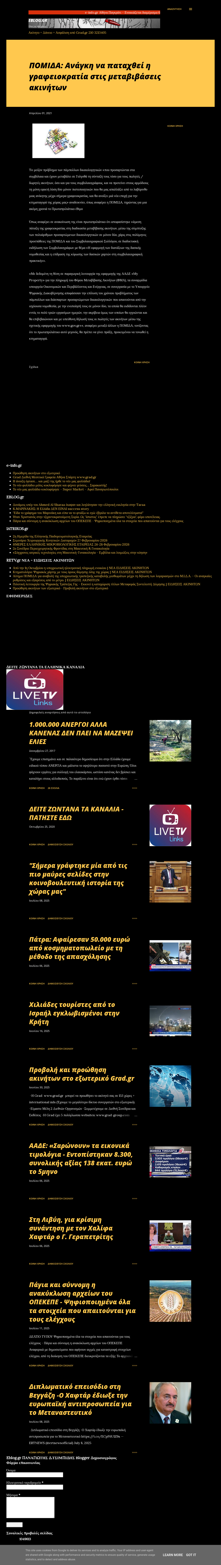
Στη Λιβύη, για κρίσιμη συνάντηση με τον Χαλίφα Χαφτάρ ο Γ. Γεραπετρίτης (71, 1228)
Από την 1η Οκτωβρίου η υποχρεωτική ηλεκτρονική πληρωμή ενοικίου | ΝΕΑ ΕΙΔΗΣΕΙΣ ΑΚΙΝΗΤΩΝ (81, 568)
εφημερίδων (38, 663)
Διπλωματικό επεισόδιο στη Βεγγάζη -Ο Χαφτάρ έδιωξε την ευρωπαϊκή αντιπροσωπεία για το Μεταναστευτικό (80, 1399)
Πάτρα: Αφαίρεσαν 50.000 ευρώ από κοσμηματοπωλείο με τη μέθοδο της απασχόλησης (79, 948)
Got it (191, 1555)
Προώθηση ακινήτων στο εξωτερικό (36, 473)
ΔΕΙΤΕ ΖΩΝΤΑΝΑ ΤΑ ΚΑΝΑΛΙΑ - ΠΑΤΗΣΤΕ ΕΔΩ (76, 813)
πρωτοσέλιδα (26, 663)
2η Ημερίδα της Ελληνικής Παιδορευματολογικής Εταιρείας (52, 536)
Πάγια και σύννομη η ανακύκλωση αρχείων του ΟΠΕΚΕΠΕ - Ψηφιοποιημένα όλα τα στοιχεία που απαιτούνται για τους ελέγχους (98, 521)
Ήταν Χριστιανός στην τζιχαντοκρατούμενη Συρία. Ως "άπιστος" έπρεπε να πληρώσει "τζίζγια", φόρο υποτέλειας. (86, 517)
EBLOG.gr (37, 20)
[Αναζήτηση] (174, 9)
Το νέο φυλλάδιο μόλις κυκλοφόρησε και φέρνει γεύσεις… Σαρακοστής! (60, 485)
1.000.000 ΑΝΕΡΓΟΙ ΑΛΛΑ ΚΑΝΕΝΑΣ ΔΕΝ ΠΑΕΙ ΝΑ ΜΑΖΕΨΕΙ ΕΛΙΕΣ (81, 733)
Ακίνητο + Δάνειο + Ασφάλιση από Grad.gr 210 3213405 (67, 32)
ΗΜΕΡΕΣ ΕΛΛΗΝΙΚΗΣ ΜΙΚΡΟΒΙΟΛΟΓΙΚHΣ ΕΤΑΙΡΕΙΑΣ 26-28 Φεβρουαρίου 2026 (71, 544)
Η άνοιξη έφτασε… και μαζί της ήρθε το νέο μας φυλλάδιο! (51, 481)
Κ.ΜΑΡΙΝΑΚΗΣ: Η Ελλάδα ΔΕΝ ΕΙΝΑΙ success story (51, 509)
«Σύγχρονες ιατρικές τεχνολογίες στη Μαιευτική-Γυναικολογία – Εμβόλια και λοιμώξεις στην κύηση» (80, 552)
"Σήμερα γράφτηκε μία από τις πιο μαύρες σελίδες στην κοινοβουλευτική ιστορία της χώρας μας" (78, 878)
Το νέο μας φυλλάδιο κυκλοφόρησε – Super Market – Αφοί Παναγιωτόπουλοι (65, 489)
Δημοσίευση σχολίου (60, 844)
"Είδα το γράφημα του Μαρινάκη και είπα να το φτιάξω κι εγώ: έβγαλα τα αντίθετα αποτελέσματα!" (78, 513)
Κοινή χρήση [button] (175, 125)
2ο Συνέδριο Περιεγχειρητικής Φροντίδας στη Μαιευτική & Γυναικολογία (61, 548)
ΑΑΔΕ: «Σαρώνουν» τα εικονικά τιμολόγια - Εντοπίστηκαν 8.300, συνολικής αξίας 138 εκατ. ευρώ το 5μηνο (81, 1158)
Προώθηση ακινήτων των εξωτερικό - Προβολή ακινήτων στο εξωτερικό (60, 588)
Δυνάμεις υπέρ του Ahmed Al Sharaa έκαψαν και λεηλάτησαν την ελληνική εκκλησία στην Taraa (79, 505)
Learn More (173, 1555)
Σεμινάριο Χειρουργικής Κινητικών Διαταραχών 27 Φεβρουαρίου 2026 (60, 540)
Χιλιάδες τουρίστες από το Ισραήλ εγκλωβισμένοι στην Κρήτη (74, 1013)
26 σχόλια (53, 788)
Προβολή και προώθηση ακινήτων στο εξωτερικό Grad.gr (81, 1074)
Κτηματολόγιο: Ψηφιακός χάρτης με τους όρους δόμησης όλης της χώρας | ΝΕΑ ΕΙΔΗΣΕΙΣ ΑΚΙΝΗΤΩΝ (82, 572)
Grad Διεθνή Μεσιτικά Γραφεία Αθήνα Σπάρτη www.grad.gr (54, 477)
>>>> (134, 788)
